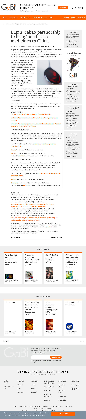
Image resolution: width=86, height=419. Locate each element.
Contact (61, 406)
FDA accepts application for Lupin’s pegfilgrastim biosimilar (31, 114)
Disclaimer (46, 406)
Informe (26, 185)
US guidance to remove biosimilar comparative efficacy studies (72, 36)
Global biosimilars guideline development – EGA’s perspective (73, 122)
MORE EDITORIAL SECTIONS (43, 18)
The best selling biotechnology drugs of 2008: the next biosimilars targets (72, 116)
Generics (14, 18)
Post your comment (49, 46)
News (19, 388)
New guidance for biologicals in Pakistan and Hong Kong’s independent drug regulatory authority (72, 43)
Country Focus (49, 387)
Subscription (81, 18)
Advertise (73, 18)
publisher (48, 227)
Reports (47, 400)
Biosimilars (25, 18)
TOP (81, 341)
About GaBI (66, 18)
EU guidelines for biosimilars (71, 126)
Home (5, 18)
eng (76, 7)
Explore (14, 179)
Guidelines (48, 391)
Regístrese (14, 183)
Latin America (9, 387)
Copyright (54, 406)
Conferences (62, 381)
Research (20, 392)
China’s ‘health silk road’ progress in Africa (73, 148)
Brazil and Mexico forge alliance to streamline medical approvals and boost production (73, 99)
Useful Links (62, 400)
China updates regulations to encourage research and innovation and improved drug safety (73, 91)
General (20, 385)
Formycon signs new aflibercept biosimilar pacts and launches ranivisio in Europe (72, 154)
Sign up (63, 7)
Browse (13, 150)
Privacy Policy (48, 362)
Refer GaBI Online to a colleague (43, 408)
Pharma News (10, 24)
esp (80, 7)
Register (14, 154)
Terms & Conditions (35, 406)
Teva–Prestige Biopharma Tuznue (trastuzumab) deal (71, 139)
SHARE (5, 342)
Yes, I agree (63, 413)
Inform (21, 156)
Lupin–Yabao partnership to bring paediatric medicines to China (33, 24)
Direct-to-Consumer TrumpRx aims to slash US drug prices (72, 144)
